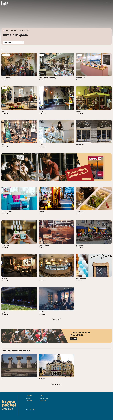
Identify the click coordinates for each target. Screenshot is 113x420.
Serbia (7, 30)
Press (41, 395)
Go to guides (86, 179)
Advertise (29, 400)
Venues (21, 30)
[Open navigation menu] (111, 2)
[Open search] (107, 2)
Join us (28, 398)
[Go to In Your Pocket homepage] (4, 4)
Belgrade (14, 30)
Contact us (43, 400)
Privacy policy (44, 398)
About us (29, 395)
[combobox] (13, 42)
